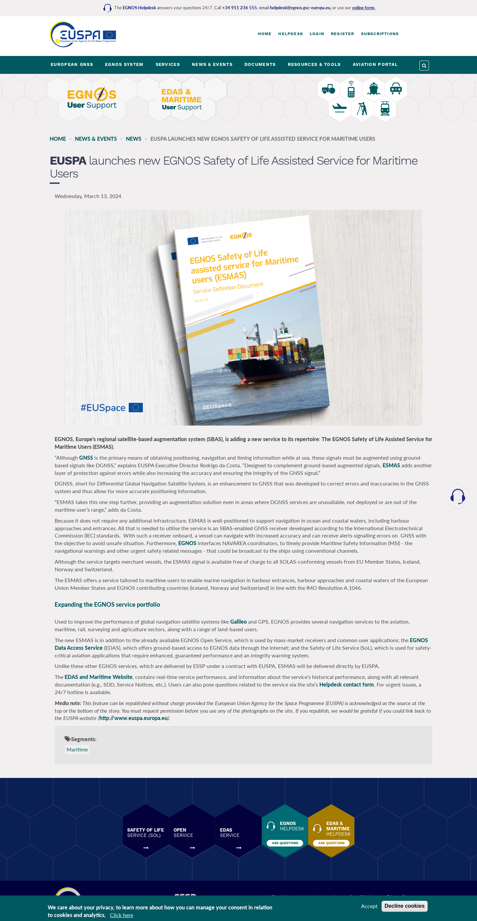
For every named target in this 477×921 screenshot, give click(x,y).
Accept (369, 906)
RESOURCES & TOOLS (314, 64)
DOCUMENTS (260, 64)
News (133, 138)
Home (265, 33)
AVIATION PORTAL (375, 64)
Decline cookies (405, 906)
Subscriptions (380, 33)
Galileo (239, 621)
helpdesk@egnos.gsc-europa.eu (300, 7)
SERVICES (168, 64)
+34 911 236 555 (239, 7)
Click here (121, 915)
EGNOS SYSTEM (124, 64)
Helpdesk (290, 33)
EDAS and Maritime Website (98, 677)
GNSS (86, 457)
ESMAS (391, 465)
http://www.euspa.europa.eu (133, 718)
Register (342, 33)
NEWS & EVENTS (212, 64)
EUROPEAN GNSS (72, 64)
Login (317, 33)
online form (363, 7)
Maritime (77, 749)
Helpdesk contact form (346, 684)
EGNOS (187, 543)
